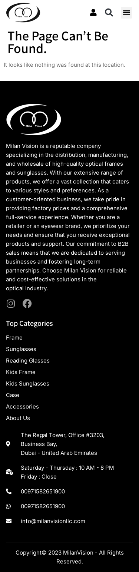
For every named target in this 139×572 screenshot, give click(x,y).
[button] (109, 12)
